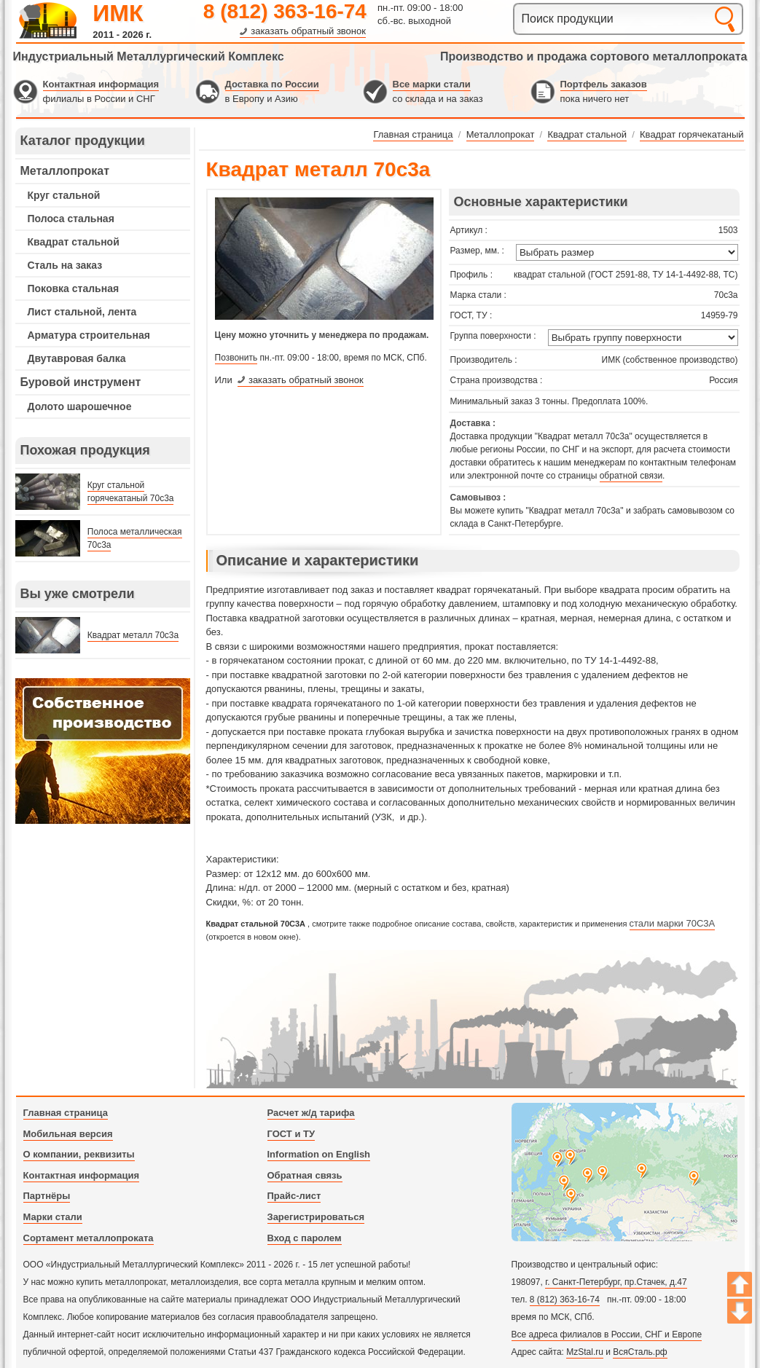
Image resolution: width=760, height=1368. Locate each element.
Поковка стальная (74, 288)
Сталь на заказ (65, 265)
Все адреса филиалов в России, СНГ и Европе (607, 1334)
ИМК (118, 13)
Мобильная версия (68, 1133)
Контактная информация (101, 84)
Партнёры (47, 1195)
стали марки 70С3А (673, 923)
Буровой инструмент (80, 382)
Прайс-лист (294, 1195)
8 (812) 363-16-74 (285, 11)
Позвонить (236, 358)
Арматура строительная (89, 335)
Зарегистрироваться (316, 1216)
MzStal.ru (584, 1352)
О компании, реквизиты (79, 1154)
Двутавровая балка (77, 358)
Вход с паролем (304, 1238)
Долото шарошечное (80, 406)
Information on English (319, 1154)
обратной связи (631, 476)
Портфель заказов (603, 84)
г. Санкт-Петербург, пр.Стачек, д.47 (615, 1282)
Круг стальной (64, 195)
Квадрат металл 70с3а (133, 635)
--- (102, 751)
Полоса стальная (71, 218)
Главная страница (65, 1112)
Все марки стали (432, 84)
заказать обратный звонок (308, 30)
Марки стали (52, 1216)
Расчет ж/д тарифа (311, 1112)
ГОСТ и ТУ (291, 1133)
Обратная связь (304, 1175)
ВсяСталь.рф (640, 1352)
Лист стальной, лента (82, 312)
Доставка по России (272, 84)
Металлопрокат (65, 171)
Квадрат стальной (74, 242)
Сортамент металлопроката (88, 1238)
